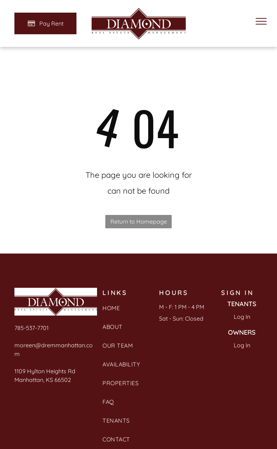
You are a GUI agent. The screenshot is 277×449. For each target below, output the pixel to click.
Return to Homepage (138, 221)
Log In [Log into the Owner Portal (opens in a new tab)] (242, 345)
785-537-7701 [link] (31, 327)
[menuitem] (125, 311)
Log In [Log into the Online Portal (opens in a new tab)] (242, 316)
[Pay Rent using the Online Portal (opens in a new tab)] (45, 23)
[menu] (261, 21)
